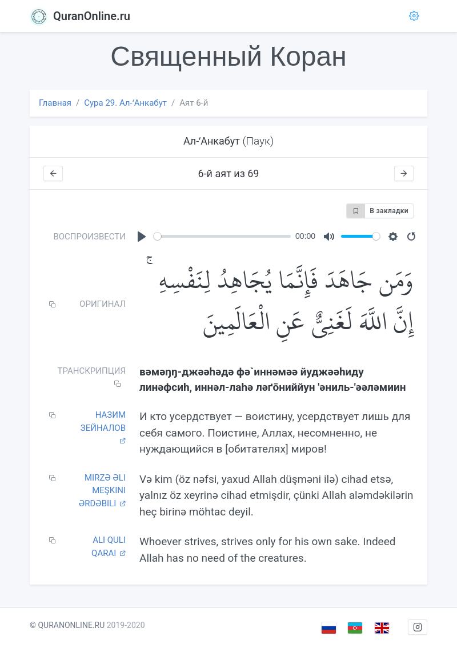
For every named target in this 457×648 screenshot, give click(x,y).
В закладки (377, 211)
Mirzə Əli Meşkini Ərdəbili (102, 491)
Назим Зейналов (103, 427)
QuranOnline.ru (80, 16)
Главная (55, 103)
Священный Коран (228, 56)
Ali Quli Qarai (108, 546)
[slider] (222, 236)
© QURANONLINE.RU (67, 625)
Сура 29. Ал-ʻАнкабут (125, 103)
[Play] (142, 236)
